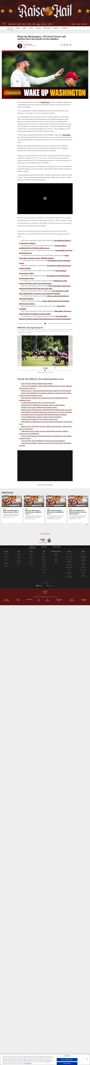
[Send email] (67, 45)
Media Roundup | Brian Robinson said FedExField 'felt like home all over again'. (46, 410)
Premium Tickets (69, 558)
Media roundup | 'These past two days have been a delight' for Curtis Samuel (46, 390)
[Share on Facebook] (61, 45)
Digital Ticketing (69, 567)
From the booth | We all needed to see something (37, 383)
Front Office (43, 564)
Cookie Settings (71, 600)
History (43, 572)
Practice (31, 560)
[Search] (70, 24)
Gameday (6, 556)
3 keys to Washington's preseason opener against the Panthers (41, 417)
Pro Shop (83, 572)
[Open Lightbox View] (45, 355)
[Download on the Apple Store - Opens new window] (39, 585)
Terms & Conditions (6, 600)
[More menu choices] (53, 24)
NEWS (6, 551)
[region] (45, 1059)
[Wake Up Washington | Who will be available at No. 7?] (56, 508)
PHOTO (31, 551)
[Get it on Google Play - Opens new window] (49, 586)
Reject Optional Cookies (67, 1059)
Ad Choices (47, 600)
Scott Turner (45, 102)
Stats (44, 567)
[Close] (87, 1059)
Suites (69, 569)
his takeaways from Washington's (58, 276)
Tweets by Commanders (45, 485)
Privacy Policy (18, 600)
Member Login (69, 553)
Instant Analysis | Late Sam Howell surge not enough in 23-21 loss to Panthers (46, 412)
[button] (43, 524)
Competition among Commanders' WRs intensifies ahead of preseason (44, 414)
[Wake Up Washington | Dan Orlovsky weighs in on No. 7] (34, 508)
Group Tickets (69, 564)
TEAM (43, 551)
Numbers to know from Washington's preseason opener (39, 407)
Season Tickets (69, 556)
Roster (43, 553)
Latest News (6, 553)
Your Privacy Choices (59, 600)
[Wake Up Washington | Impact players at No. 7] (12, 508)
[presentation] (87, 525)
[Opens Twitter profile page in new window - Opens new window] (24, 47)
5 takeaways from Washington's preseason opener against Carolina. (43, 405)
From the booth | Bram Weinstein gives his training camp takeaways (43, 441)
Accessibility (29, 599)
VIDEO (18, 551)
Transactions (43, 569)
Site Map (39, 600)
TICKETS (69, 551)
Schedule (43, 556)
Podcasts (19, 563)
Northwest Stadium (56, 551)
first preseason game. (26, 278)
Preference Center (83, 600)
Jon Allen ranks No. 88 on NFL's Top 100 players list (38, 402)
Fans (31, 564)
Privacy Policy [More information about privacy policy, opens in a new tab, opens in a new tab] (28, 1063)
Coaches (43, 562)
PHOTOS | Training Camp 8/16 (30, 327)
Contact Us (83, 553)
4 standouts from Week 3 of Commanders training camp (39, 419)
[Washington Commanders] (45, 592)
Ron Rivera (67, 135)
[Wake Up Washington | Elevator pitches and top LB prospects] (78, 508)
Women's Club (83, 569)
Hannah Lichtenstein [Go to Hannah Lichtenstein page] (27, 44)
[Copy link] (70, 45)
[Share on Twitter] (64, 45)
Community (6, 566)
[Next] (55, 368)
